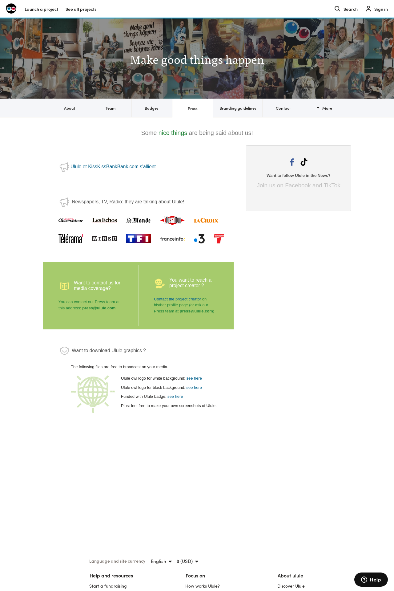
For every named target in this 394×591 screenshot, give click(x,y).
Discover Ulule (291, 586)
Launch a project (41, 9)
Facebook (298, 185)
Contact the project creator (177, 299)
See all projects (81, 9)
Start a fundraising (108, 586)
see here (194, 378)
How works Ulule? (202, 586)
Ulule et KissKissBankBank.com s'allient (113, 166)
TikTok (332, 185)
